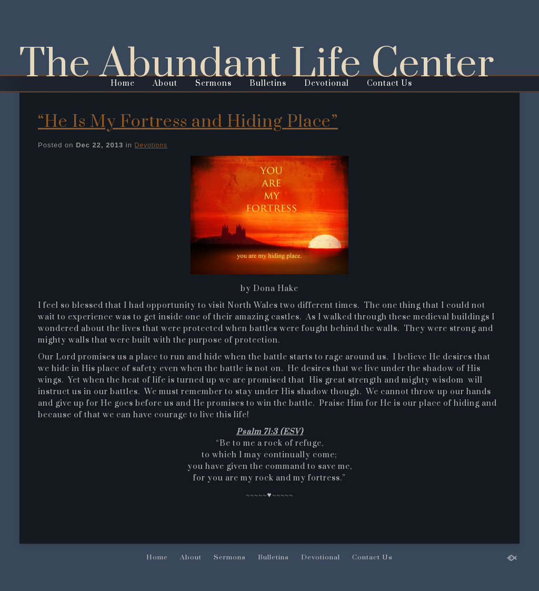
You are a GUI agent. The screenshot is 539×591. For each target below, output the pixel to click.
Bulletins (267, 83)
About (165, 83)
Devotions (151, 145)
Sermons (213, 83)
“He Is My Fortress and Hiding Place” (188, 122)
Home (123, 83)
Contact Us (389, 83)
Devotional (326, 83)
